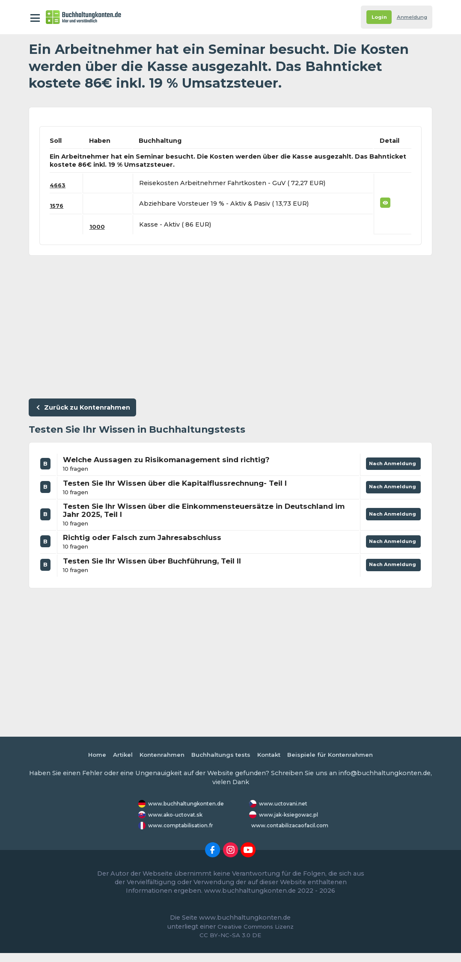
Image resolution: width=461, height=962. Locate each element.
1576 (57, 206)
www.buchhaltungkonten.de (190, 805)
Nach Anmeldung (390, 466)
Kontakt (271, 755)
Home (87, 755)
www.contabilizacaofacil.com (295, 834)
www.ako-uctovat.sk (178, 820)
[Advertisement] (231, 325)
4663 (58, 185)
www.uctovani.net (285, 805)
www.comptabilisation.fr (184, 834)
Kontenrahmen (156, 755)
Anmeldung (409, 17)
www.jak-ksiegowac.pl (278, 819)
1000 (99, 226)
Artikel (114, 755)
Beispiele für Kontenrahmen (337, 755)
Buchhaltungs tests (220, 755)
